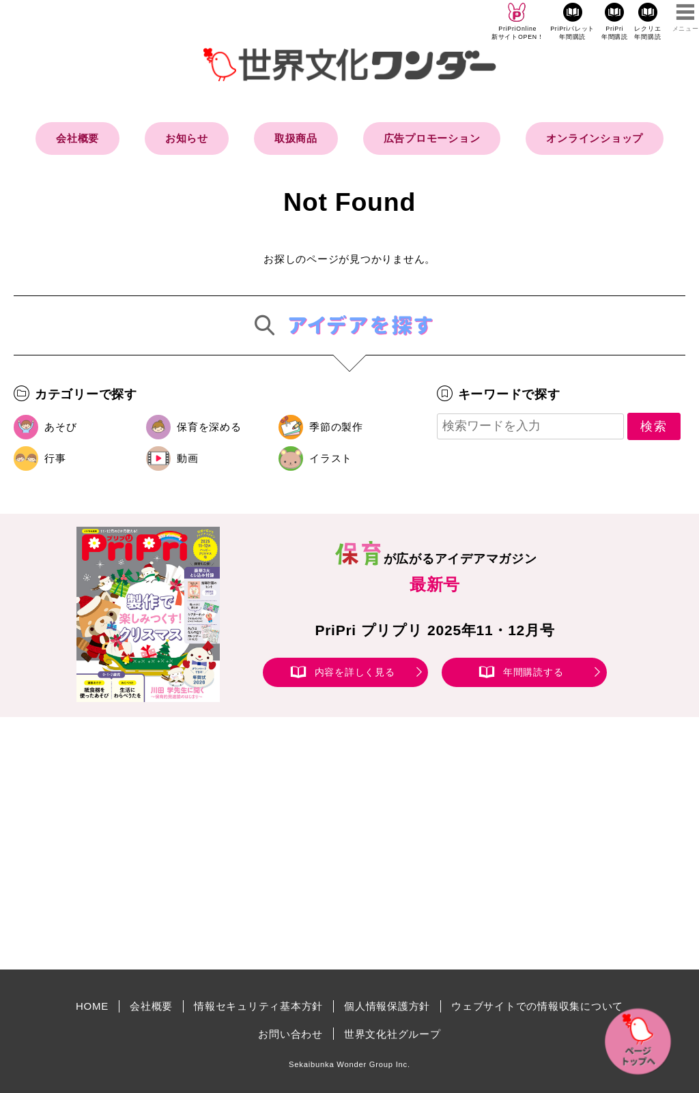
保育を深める (209, 427)
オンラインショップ (594, 138)
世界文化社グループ (392, 1034)
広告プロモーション (432, 138)
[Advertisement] (233, 843)
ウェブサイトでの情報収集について (537, 1006)
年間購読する (533, 672)
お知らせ (186, 138)
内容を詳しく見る (355, 672)
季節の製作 (336, 427)
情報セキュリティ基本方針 (258, 1006)
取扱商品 (295, 138)
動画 (188, 458)
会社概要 (77, 138)
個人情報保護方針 (387, 1006)
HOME (92, 1006)
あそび (60, 427)
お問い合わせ (290, 1034)
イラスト (330, 458)
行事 (55, 458)
